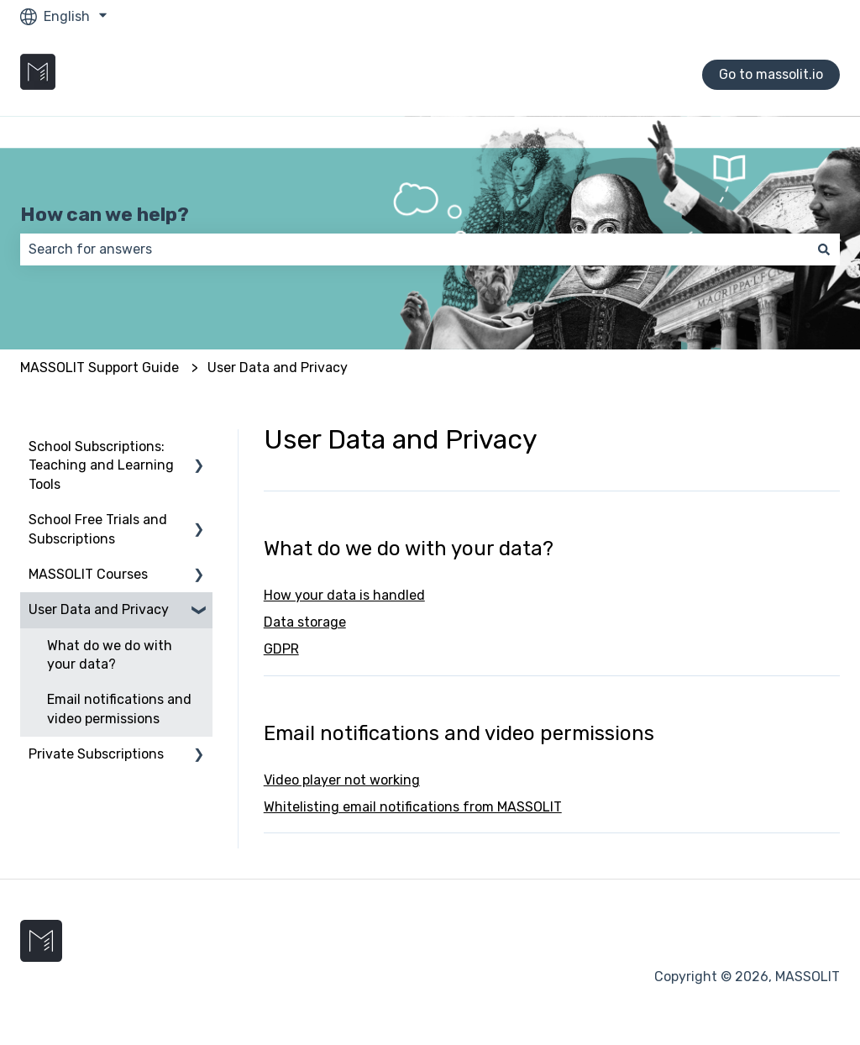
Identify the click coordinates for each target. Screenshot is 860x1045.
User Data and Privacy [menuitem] (99, 609)
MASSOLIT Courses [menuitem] (88, 574)
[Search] (824, 249)
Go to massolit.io (771, 74)
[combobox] (414, 249)
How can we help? (104, 214)
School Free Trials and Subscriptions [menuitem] (98, 529)
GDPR (281, 649)
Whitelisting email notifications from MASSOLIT (413, 807)
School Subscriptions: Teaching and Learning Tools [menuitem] (101, 465)
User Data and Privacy (277, 367)
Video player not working (342, 780)
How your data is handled (344, 595)
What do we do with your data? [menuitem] (109, 655)
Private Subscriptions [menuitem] (96, 754)
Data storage (305, 622)
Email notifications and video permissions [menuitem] (119, 708)
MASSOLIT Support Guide (99, 367)
